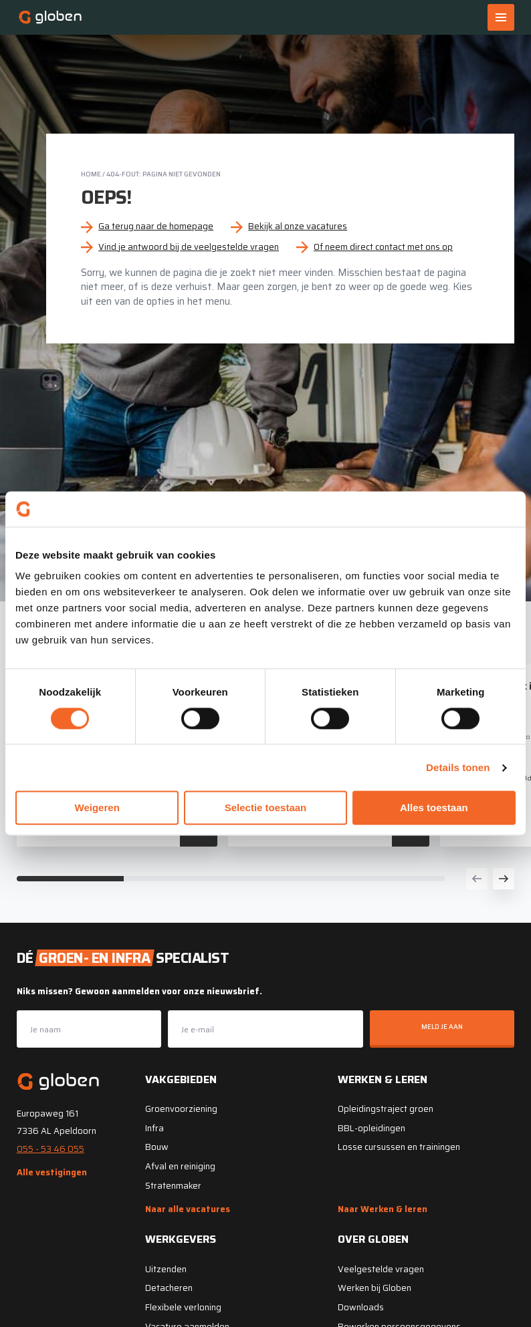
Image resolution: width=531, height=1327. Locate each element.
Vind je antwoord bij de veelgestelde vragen (188, 247)
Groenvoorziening (181, 1109)
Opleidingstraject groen (385, 1109)
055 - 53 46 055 (50, 1149)
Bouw (157, 1147)
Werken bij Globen (374, 1288)
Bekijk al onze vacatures (297, 226)
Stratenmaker (173, 1186)
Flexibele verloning (183, 1307)
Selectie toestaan (266, 808)
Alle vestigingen (52, 1172)
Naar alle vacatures (187, 1209)
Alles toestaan (434, 808)
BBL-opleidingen (371, 1128)
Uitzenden (166, 1269)
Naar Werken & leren (382, 1209)
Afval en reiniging (180, 1166)
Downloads (361, 1307)
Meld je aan (442, 1027)
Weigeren (97, 808)
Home (91, 174)
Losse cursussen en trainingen (399, 1147)
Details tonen (458, 767)
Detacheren (169, 1288)
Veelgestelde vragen (381, 1269)
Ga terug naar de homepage (155, 226)
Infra (154, 1128)
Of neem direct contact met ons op (383, 247)
